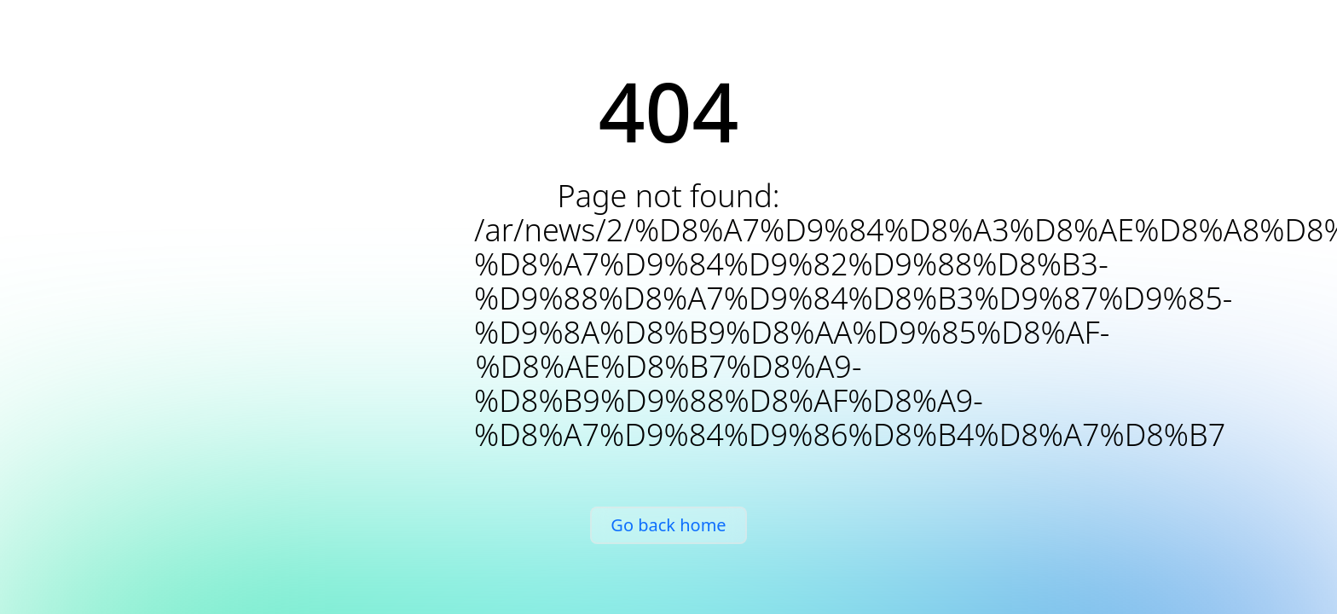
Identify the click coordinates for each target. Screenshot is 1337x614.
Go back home (668, 524)
